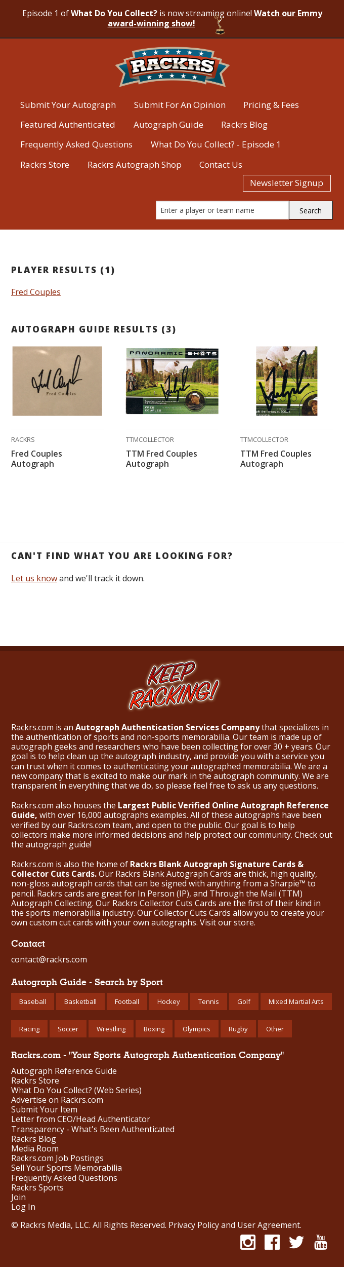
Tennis (208, 1001)
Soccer (68, 1028)
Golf (243, 1001)
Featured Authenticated (67, 124)
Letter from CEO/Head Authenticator (80, 1119)
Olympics (196, 1028)
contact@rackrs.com (49, 959)
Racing (29, 1028)
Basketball (80, 1001)
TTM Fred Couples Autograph (161, 459)
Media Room (35, 1148)
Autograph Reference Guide (64, 1071)
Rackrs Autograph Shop (135, 164)
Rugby (238, 1028)
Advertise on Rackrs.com (57, 1100)
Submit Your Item (44, 1109)
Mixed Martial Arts (296, 1001)
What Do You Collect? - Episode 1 (216, 144)
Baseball (32, 1001)
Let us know (34, 578)
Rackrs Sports (37, 1188)
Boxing (154, 1028)
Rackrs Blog (244, 124)
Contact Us (220, 164)
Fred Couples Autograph (36, 459)
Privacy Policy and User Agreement (234, 1225)
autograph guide (58, 844)
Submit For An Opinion (180, 104)
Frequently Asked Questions (76, 144)
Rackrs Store (44, 164)
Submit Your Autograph (68, 104)
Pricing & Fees (271, 104)
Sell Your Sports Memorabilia (66, 1168)
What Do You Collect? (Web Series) (76, 1090)
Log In (23, 1207)
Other (275, 1028)
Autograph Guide (168, 124)
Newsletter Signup (286, 183)
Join (18, 1197)
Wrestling (111, 1028)
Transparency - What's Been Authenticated (93, 1129)
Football (127, 1001)
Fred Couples (36, 291)
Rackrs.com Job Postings (57, 1158)
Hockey (168, 1001)
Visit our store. (227, 922)
